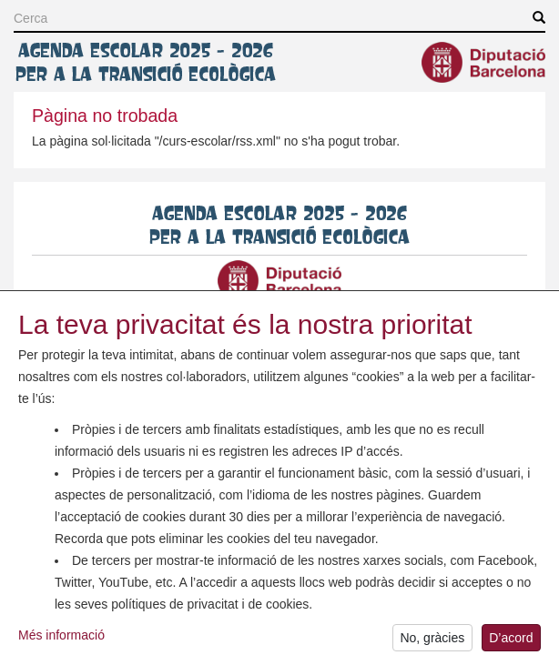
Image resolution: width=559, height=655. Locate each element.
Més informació (61, 643)
